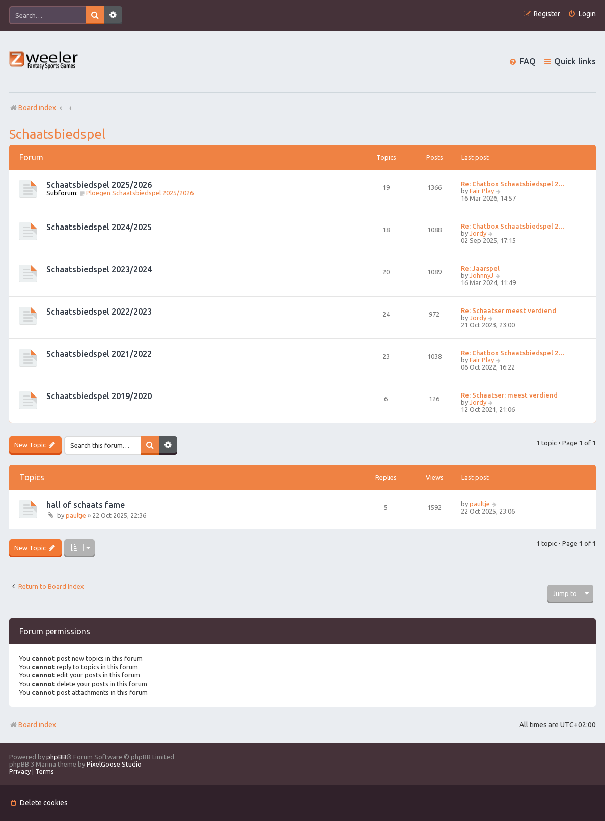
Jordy (478, 233)
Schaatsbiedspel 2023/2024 (99, 269)
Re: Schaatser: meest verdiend (509, 395)
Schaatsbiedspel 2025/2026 (99, 184)
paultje (76, 515)
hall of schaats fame (85, 504)
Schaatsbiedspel (57, 134)
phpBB (56, 756)
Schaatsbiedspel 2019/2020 (99, 396)
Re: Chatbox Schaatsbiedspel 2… (513, 183)
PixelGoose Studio (114, 764)
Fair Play (482, 190)
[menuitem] (582, 14)
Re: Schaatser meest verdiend (508, 310)
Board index (32, 725)
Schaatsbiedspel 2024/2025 (99, 227)
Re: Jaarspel (480, 268)
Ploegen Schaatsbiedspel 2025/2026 (136, 192)
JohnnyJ (481, 275)
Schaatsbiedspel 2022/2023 (99, 311)
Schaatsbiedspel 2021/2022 (99, 353)
